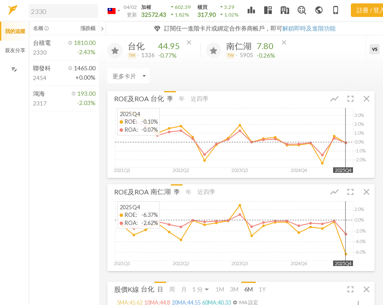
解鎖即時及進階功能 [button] (309, 28)
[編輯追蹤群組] (14, 69)
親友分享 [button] (15, 50)
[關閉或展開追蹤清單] (102, 28)
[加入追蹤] (115, 50)
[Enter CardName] (128, 75)
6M (248, 289)
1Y (262, 289)
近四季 (199, 98)
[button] (61, 10)
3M (234, 289)
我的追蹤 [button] (15, 31)
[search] (63, 11)
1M (220, 289)
